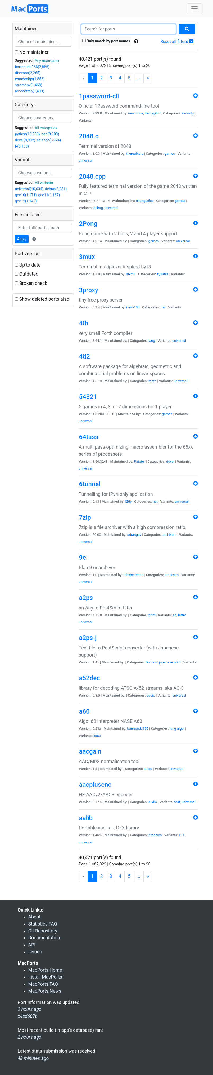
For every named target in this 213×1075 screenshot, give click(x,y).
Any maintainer (47, 61)
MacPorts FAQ (43, 984)
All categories (46, 128)
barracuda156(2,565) (32, 67)
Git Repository (42, 931)
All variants (44, 183)
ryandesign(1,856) (30, 79)
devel (170, 461)
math (152, 381)
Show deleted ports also (42, 299)
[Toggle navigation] (194, 8)
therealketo (134, 154)
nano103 (133, 307)
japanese (166, 662)
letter (182, 615)
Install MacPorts (45, 977)
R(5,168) (22, 146)
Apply (21, 239)
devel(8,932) (25, 140)
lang (151, 341)
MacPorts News (44, 991)
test (177, 802)
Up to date (28, 265)
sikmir (130, 274)
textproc (152, 662)
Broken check (31, 283)
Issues (35, 951)
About (34, 916)
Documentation (44, 937)
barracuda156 (137, 729)
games (170, 154)
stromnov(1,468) (28, 85)
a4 (174, 615)
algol (180, 729)
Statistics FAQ (42, 924)
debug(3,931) (56, 189)
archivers (169, 535)
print (151, 615)
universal (86, 160)
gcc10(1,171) (26, 195)
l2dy (128, 501)
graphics (155, 835)
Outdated (26, 274)
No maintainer (32, 52)
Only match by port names (106, 41)
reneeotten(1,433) (29, 91)
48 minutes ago (33, 1058)
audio (151, 695)
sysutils (162, 274)
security (188, 113)
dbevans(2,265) (27, 73)
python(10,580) (27, 134)
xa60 (97, 736)
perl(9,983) (50, 134)
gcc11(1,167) (49, 195)
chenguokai (145, 201)
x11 (181, 835)
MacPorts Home (45, 970)
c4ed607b (28, 1016)
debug (98, 208)
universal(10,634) (29, 189)
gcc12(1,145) (26, 201)
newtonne (135, 113)
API (31, 945)
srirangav (134, 535)
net (163, 307)
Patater (139, 461)
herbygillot (153, 113)
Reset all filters (176, 41)
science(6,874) (49, 140)
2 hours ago (30, 1037)
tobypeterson (133, 575)
